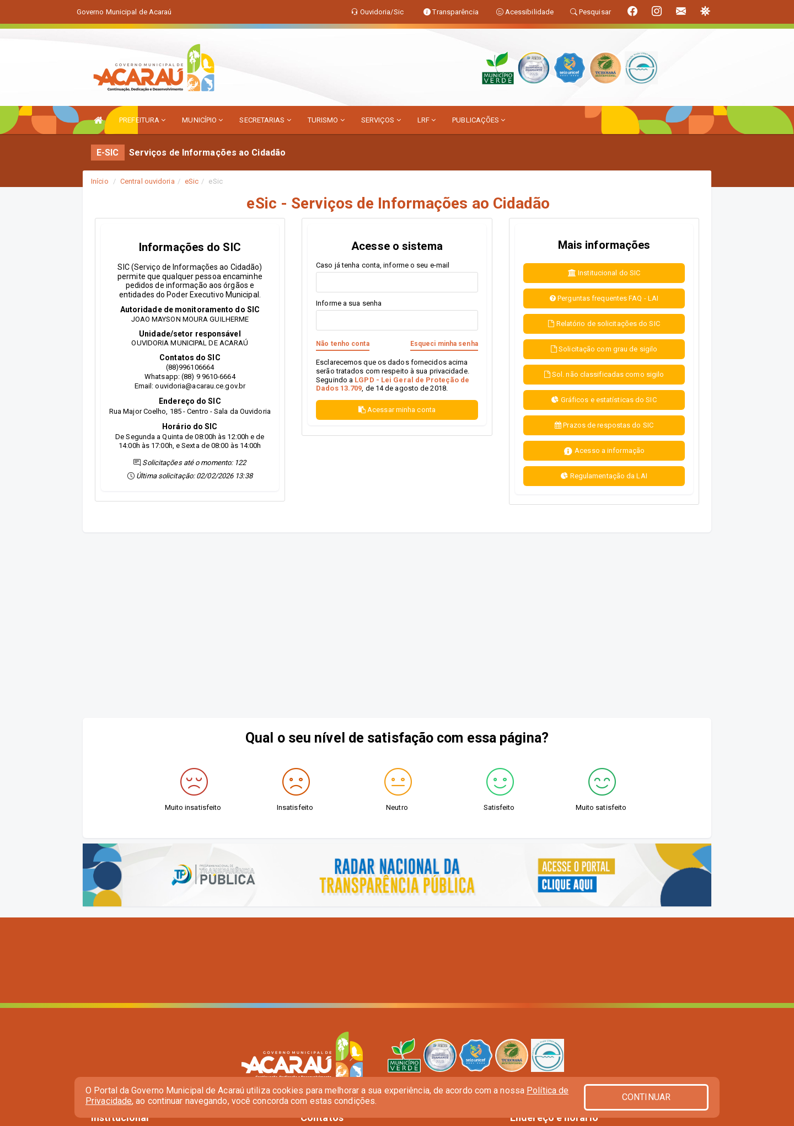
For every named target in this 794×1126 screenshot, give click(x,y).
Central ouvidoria (147, 181)
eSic (191, 181)
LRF (426, 120)
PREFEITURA (142, 120)
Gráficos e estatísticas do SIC (603, 400)
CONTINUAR (646, 1097)
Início (100, 181)
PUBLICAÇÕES (478, 120)
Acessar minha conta (397, 409)
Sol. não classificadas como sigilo (604, 374)
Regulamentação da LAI (604, 476)
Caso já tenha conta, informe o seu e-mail (382, 265)
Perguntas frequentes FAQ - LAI (604, 298)
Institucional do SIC (604, 273)
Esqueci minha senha (444, 344)
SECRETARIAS (265, 120)
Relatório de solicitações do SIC (603, 323)
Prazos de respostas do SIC (604, 425)
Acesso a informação (604, 451)
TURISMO (326, 120)
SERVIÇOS (381, 120)
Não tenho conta (342, 344)
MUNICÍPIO (202, 120)
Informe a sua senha (349, 303)
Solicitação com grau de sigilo (604, 349)
